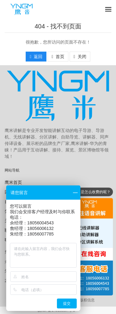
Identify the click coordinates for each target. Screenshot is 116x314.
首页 (58, 56)
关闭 (80, 56)
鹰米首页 (13, 182)
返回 (36, 56)
